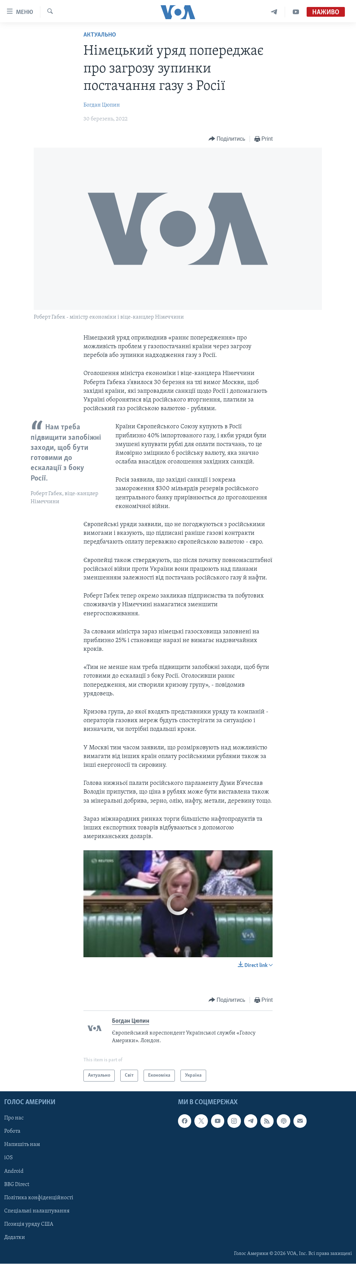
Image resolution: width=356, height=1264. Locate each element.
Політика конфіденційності (38, 1198)
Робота (12, 1131)
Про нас (14, 1118)
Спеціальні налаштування (37, 1211)
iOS (8, 1158)
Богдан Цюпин (101, 105)
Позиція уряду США (28, 1224)
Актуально (99, 35)
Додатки (14, 1237)
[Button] (227, 139)
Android (14, 1171)
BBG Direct (16, 1184)
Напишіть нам (22, 1145)
